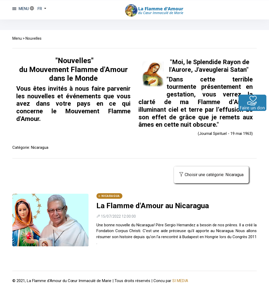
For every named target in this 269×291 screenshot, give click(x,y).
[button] (38, 8)
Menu (17, 38)
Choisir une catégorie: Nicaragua (211, 174)
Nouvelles (33, 38)
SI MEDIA (180, 280)
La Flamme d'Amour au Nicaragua (152, 205)
